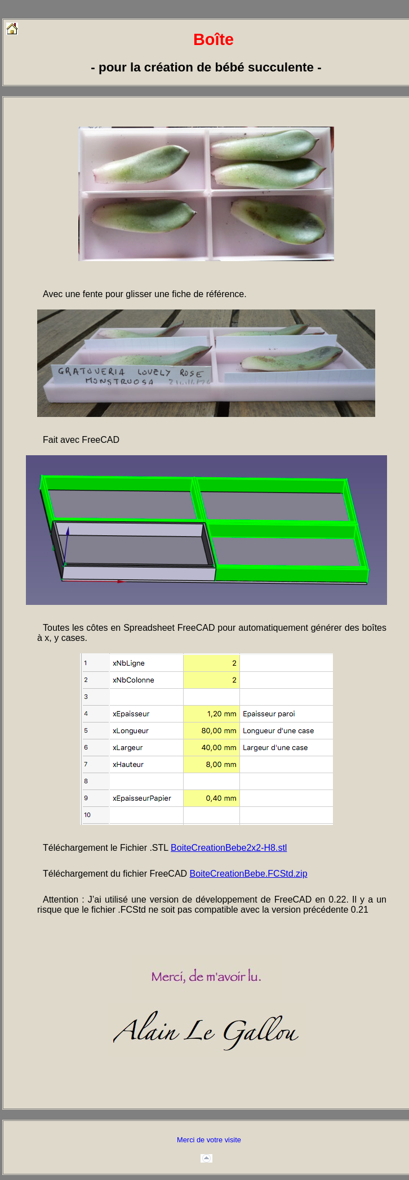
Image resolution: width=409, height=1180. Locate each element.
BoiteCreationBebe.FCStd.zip (249, 873)
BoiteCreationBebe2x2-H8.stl (229, 848)
